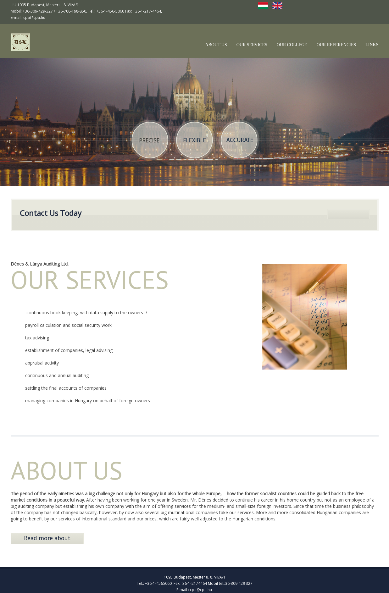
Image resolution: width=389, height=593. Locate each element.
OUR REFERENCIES (336, 44)
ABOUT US (216, 44)
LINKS (371, 44)
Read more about (47, 538)
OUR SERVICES (251, 44)
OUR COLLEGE (292, 44)
